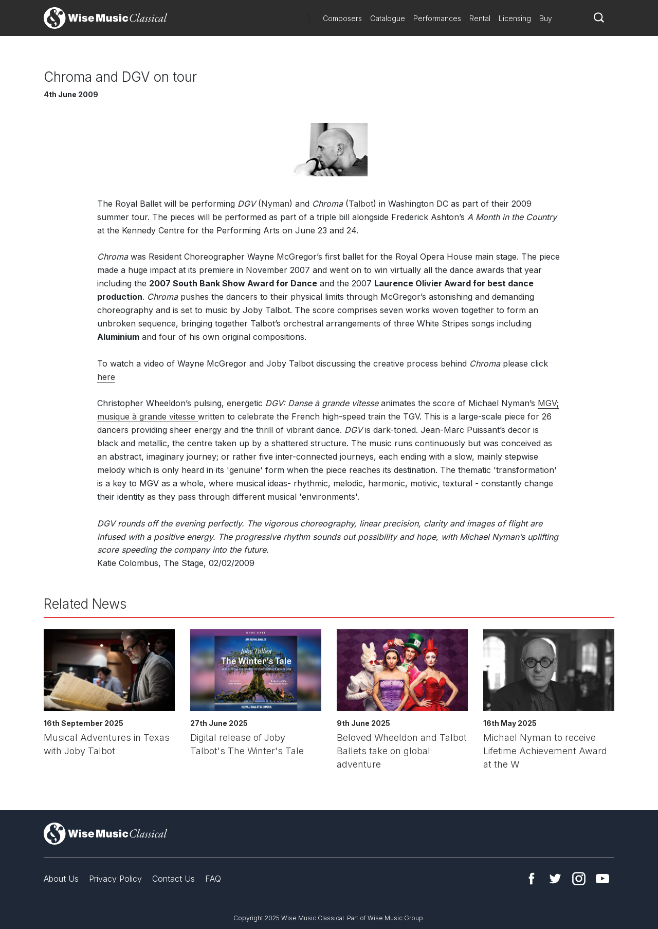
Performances (437, 18)
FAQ (213, 878)
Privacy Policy (115, 878)
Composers (342, 18)
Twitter (555, 878)
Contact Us (173, 878)
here (106, 377)
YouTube (602, 878)
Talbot (361, 203)
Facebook (531, 878)
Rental (479, 18)
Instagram (579, 878)
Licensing (515, 18)
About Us (61, 878)
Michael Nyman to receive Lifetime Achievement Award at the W (545, 751)
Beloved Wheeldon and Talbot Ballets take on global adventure (402, 751)
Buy (545, 18)
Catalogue (387, 18)
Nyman (275, 203)
